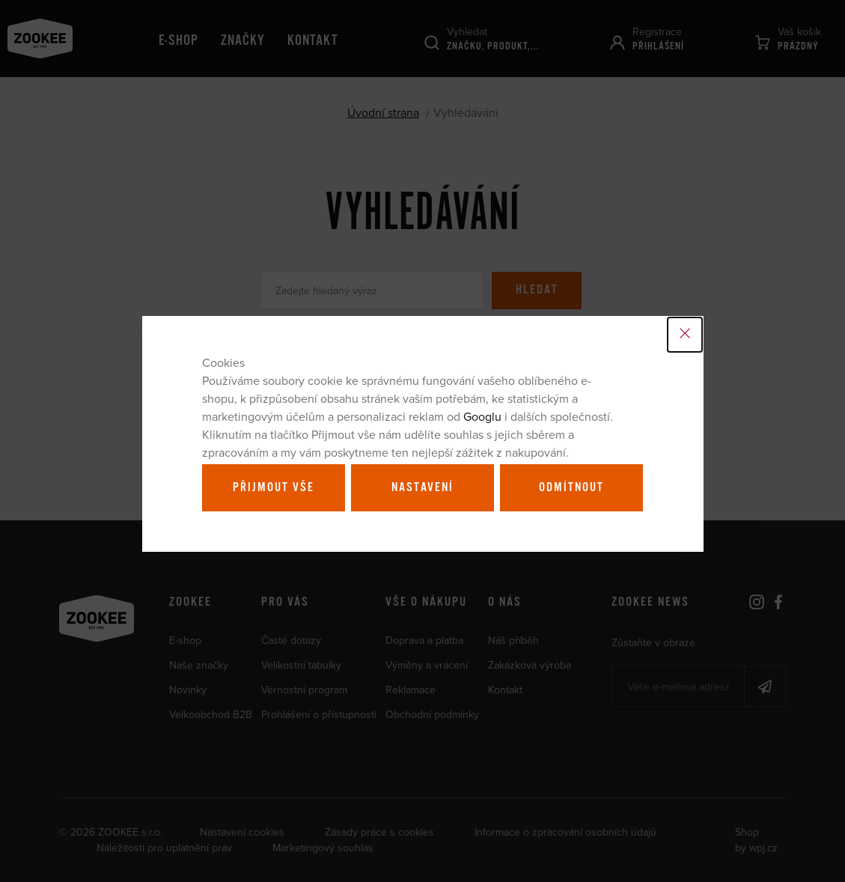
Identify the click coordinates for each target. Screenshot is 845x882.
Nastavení (422, 487)
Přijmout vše (273, 487)
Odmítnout (571, 487)
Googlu (482, 416)
